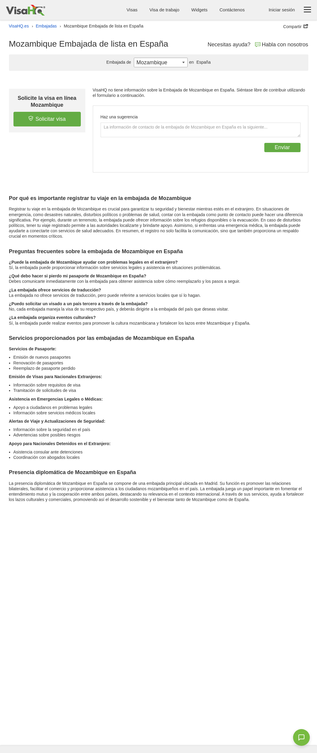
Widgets (199, 9)
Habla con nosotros (281, 45)
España (199, 62)
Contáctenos (232, 9)
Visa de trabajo (164, 9)
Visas (132, 9)
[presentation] (146, 154)
